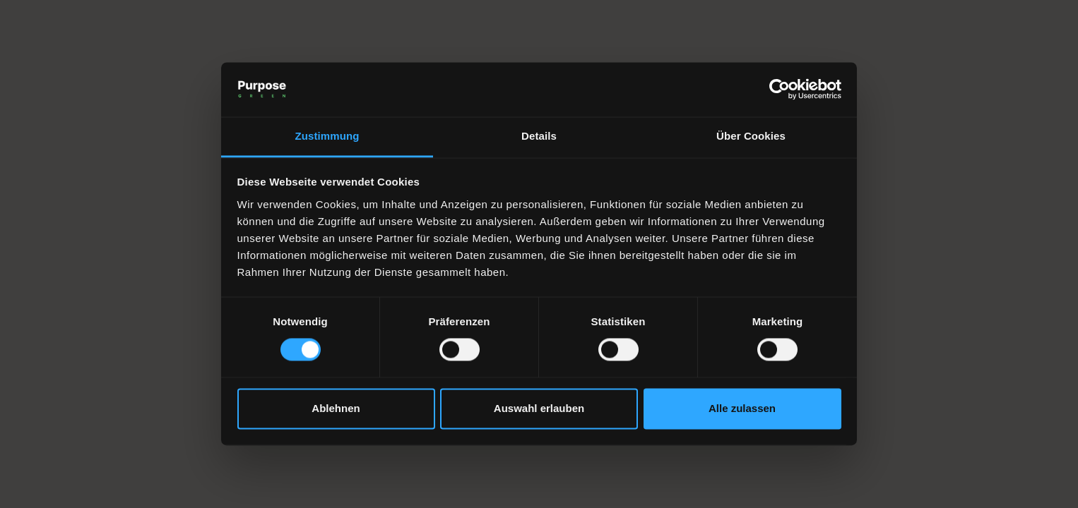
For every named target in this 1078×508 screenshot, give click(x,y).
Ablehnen (336, 408)
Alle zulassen (742, 408)
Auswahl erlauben (539, 408)
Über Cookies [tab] (751, 136)
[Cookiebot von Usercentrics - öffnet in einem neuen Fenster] (779, 89)
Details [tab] (539, 136)
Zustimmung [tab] (327, 136)
